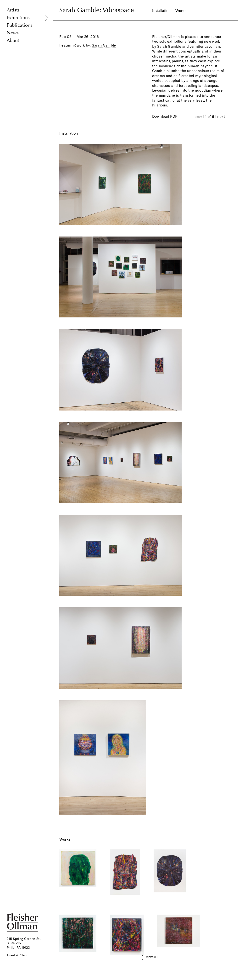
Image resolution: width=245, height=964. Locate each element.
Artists (13, 10)
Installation (161, 10)
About (13, 40)
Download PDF (165, 116)
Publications (19, 25)
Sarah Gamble (104, 45)
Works (180, 10)
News (13, 33)
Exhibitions (18, 18)
